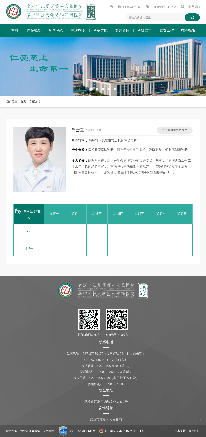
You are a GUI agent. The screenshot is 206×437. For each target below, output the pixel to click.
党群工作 (166, 30)
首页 (14, 30)
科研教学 (144, 30)
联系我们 (194, 6)
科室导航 (100, 30)
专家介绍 (122, 30)
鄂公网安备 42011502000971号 (121, 431)
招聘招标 (188, 30)
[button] (91, 89)
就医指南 (78, 30)
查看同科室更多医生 (174, 130)
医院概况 (34, 30)
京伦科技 (194, 430)
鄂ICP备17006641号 (83, 431)
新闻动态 (56, 30)
